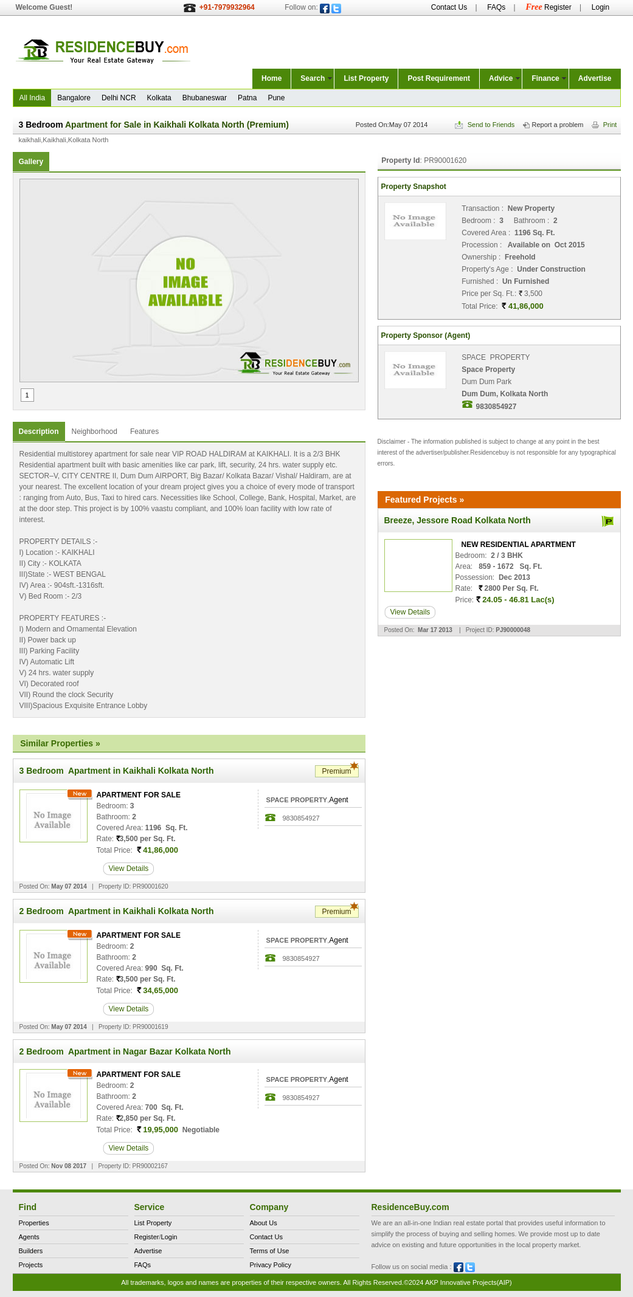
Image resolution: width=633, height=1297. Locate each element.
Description (39, 431)
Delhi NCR (119, 98)
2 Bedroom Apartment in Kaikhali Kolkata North (116, 911)
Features (144, 431)
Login (600, 7)
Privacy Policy (270, 1264)
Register (548, 7)
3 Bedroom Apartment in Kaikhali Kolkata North (116, 771)
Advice (501, 78)
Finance (545, 78)
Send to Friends (485, 124)
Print (604, 124)
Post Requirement (438, 78)
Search (312, 78)
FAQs (496, 7)
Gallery (31, 161)
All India (32, 98)
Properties (34, 1222)
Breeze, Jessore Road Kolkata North (457, 520)
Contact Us (449, 7)
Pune (276, 98)
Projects (31, 1264)
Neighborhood (94, 431)
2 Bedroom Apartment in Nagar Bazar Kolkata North (125, 1051)
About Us (263, 1222)
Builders (31, 1250)
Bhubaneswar (204, 98)
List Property (366, 78)
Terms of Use (269, 1250)
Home (271, 78)
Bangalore (74, 98)
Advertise (595, 78)
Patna (247, 98)
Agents (29, 1236)
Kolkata (159, 98)
